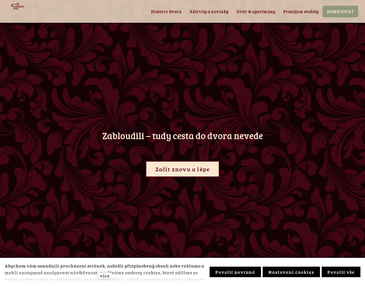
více (105, 276)
